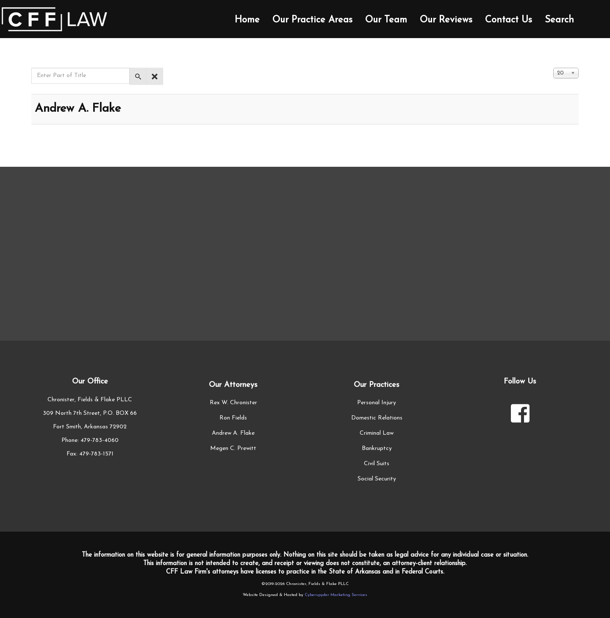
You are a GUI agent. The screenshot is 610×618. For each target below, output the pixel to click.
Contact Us (508, 20)
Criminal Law (377, 433)
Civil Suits (376, 464)
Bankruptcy (377, 448)
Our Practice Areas (312, 20)
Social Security (377, 479)
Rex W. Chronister (233, 403)
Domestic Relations (376, 418)
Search (559, 20)
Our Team (386, 20)
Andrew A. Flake (78, 109)
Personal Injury (376, 403)
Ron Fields (233, 418)
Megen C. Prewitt (233, 448)
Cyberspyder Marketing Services (336, 595)
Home (247, 20)
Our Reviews (446, 20)
